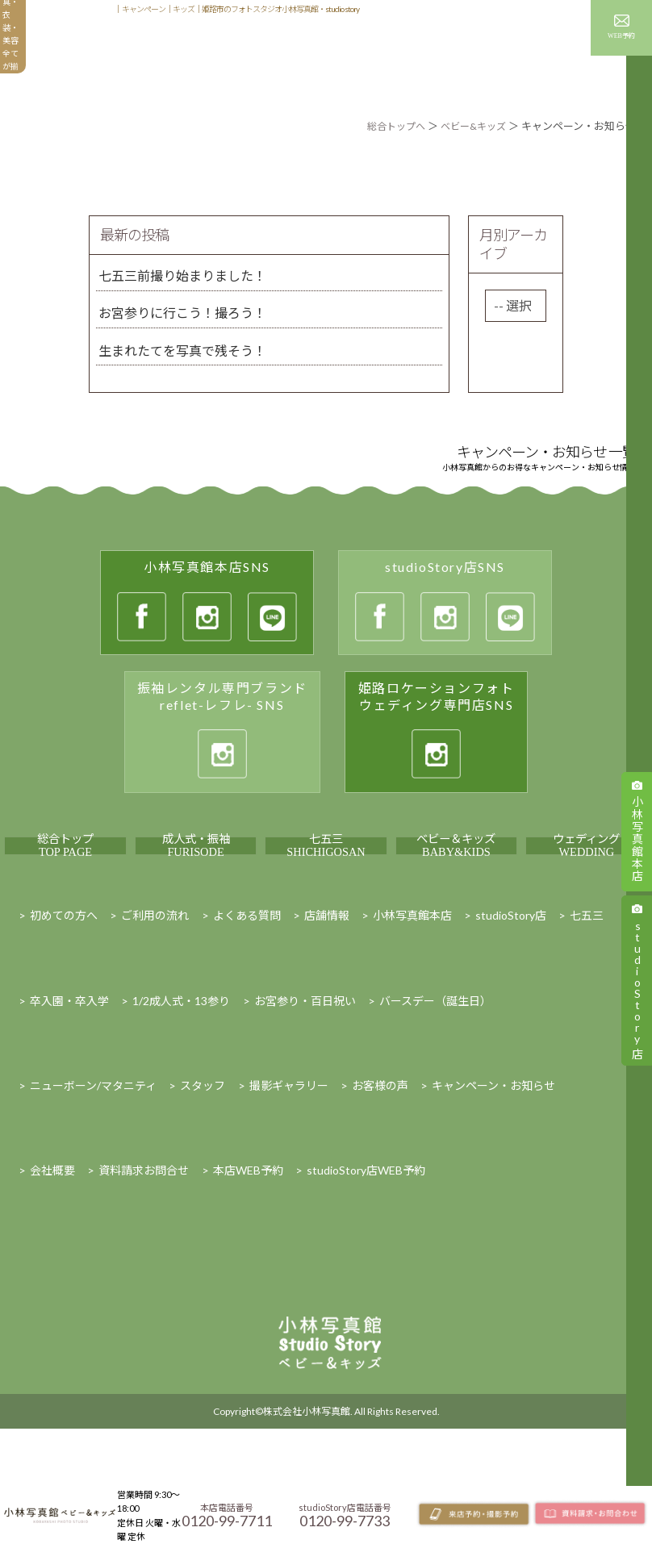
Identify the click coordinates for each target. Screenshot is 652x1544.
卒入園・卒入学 (69, 1076)
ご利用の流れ (155, 990)
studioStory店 (510, 990)
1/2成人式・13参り (181, 1076)
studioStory (637, 988)
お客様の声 (428, 53)
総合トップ (65, 883)
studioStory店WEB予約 (366, 1245)
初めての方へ (195, 53)
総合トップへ (388, 125)
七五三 (326, 883)
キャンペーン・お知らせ (521, 53)
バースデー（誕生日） (435, 1076)
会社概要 (52, 1245)
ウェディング (586, 883)
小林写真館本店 (412, 990)
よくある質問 (247, 990)
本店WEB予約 (248, 1245)
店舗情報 (505, 12)
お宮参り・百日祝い (305, 1076)
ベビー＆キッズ (456, 883)
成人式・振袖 (196, 883)
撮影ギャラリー (351, 53)
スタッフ (557, 12)
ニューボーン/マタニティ (93, 1160)
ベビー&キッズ (471, 125)
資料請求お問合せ (143, 1245)
